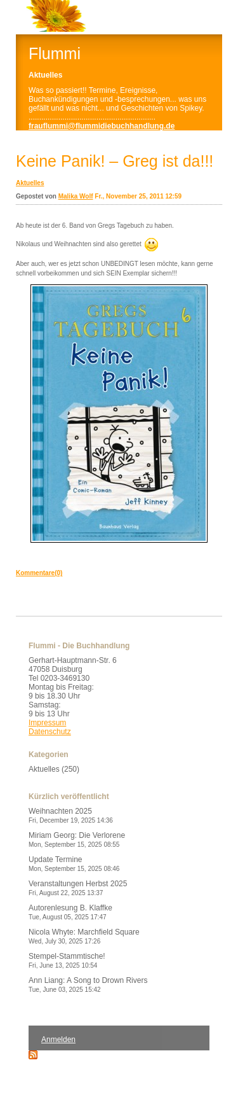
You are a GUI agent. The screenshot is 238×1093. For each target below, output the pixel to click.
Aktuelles (30, 182)
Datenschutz (50, 731)
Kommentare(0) (39, 572)
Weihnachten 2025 (71, 815)
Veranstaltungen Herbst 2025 (78, 887)
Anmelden (58, 1039)
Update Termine (74, 863)
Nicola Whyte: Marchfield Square (84, 936)
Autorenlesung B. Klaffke (70, 912)
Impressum (47, 722)
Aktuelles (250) (54, 769)
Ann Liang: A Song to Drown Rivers (88, 984)
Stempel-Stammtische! (67, 960)
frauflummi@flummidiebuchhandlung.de (102, 126)
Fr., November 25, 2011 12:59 (138, 196)
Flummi (55, 53)
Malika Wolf (75, 196)
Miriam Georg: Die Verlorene (77, 839)
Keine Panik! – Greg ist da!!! (114, 161)
